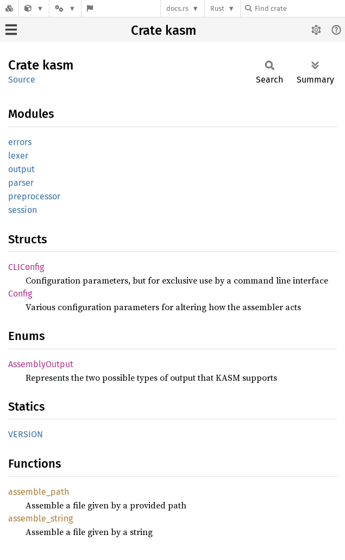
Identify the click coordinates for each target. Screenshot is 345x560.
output (21, 169)
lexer (18, 155)
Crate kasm (163, 30)
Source (21, 79)
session (22, 210)
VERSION (25, 434)
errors (20, 142)
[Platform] (65, 8)
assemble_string (40, 518)
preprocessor (34, 196)
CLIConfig (26, 267)
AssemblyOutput (40, 364)
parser (21, 183)
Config (20, 293)
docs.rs (177, 8)
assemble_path (38, 492)
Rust (217, 8)
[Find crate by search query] (299, 8)
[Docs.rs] (9, 8)
